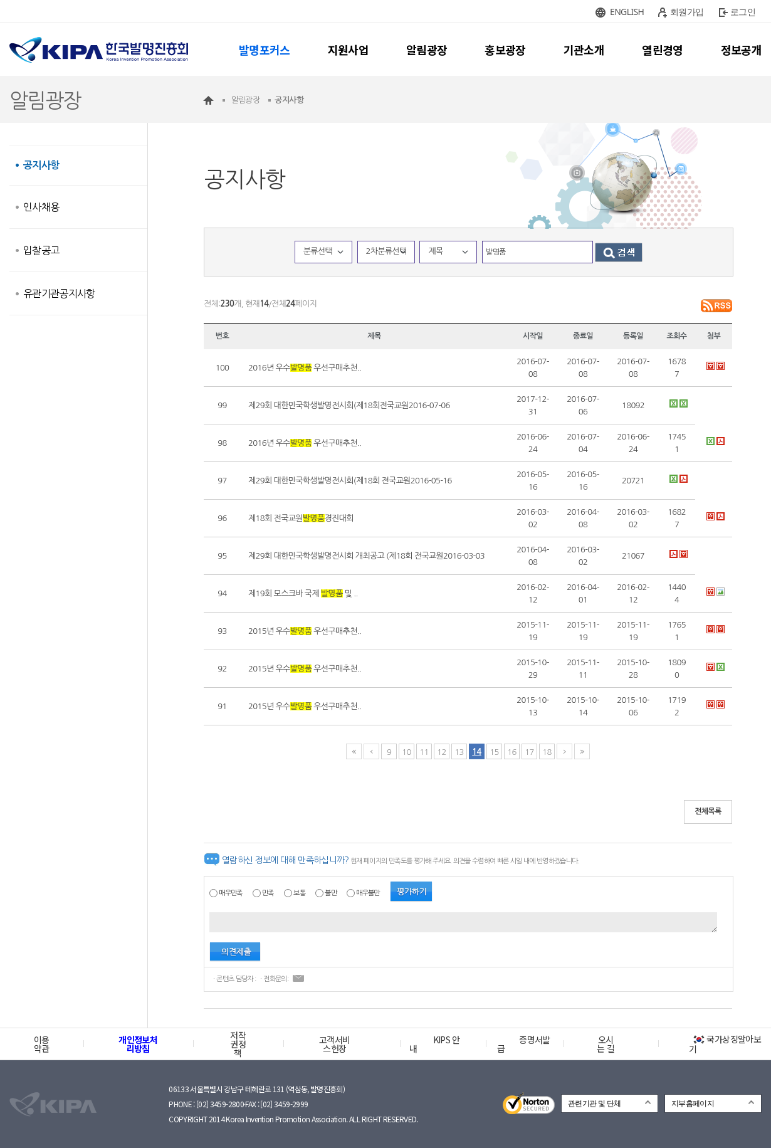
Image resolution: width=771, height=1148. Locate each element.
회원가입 (686, 12)
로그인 (742, 12)
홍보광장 (505, 49)
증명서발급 (523, 1044)
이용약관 (42, 1044)
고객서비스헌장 (334, 1044)
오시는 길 (605, 1044)
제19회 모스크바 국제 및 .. (303, 593)
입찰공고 (41, 250)
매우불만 (367, 893)
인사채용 (41, 207)
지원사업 (348, 49)
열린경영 (662, 49)
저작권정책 (238, 1044)
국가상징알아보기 (725, 1044)
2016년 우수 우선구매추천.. (304, 368)
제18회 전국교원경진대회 (301, 518)
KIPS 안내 (434, 1044)
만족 (268, 893)
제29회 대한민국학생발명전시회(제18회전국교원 (349, 405)
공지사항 (41, 165)
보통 (299, 893)
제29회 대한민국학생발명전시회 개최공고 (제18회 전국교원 (366, 556)
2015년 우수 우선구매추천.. (304, 631)
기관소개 (584, 49)
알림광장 (426, 49)
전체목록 (708, 811)
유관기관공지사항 (59, 293)
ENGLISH (627, 12)
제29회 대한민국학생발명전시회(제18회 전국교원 (350, 481)
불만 (331, 893)
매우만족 (230, 893)
